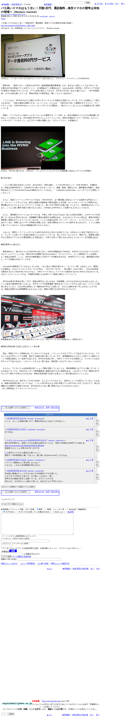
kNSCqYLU (52, 16)
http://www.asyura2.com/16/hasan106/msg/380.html (24, 446)
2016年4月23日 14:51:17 (37, 440)
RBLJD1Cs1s (31, 460)
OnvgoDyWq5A (38, 418)
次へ (117, 4)
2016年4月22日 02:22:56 (16, 418)
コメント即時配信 (27, 568)
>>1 (6, 453)
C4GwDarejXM (39, 471)
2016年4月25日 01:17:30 (16, 471)
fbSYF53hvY (31, 471)
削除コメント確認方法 (60, 568)
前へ (123, 4)
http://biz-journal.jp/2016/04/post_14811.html (18, 26)
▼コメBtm (109, 4)
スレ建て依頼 (42, 568)
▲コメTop (98, 4)
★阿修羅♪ (5, 4)
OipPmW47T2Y (60, 440)
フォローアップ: (7, 499)
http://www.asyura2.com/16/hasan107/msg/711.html (13, 14)
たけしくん (17, 440)
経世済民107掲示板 (81, 573)
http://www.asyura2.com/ (51, 705)
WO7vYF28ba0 (40, 429)
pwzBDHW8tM (31, 429)
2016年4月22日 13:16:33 (16, 429)
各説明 (70, 512)
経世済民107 (17, 4)
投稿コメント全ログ (9, 568)
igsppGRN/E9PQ (44, 16)
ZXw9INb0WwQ (39, 460)
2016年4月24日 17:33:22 (16, 460)
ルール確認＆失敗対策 (21, 561)
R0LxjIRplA (30, 418)
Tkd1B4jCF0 (51, 440)
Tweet (3, 19)
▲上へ (50, 573)
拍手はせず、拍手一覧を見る (47, 407)
